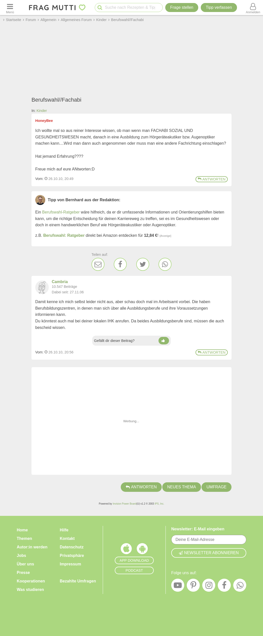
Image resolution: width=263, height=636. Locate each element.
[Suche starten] (100, 8)
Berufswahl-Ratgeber (61, 212)
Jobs (21, 555)
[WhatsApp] (165, 264)
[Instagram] (208, 586)
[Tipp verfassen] (219, 7)
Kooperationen (31, 581)
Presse (23, 572)
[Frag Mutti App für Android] (142, 550)
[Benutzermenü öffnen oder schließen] (253, 7)
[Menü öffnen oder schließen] (10, 7)
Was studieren (30, 589)
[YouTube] (177, 586)
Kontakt (67, 538)
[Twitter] (142, 264)
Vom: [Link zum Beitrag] (39, 179)
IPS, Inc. (159, 503)
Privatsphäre (72, 555)
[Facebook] (120, 264)
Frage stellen (182, 7)
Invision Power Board (124, 503)
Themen (24, 538)
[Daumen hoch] (163, 340)
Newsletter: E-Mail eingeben (197, 529)
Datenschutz (72, 547)
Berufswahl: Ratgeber (63, 235)
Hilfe (64, 530)
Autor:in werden (32, 547)
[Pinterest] (193, 586)
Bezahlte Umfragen (78, 581)
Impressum (70, 564)
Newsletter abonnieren (209, 553)
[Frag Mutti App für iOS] (126, 550)
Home (22, 530)
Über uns (25, 564)
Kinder (41, 111)
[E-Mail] (98, 264)
